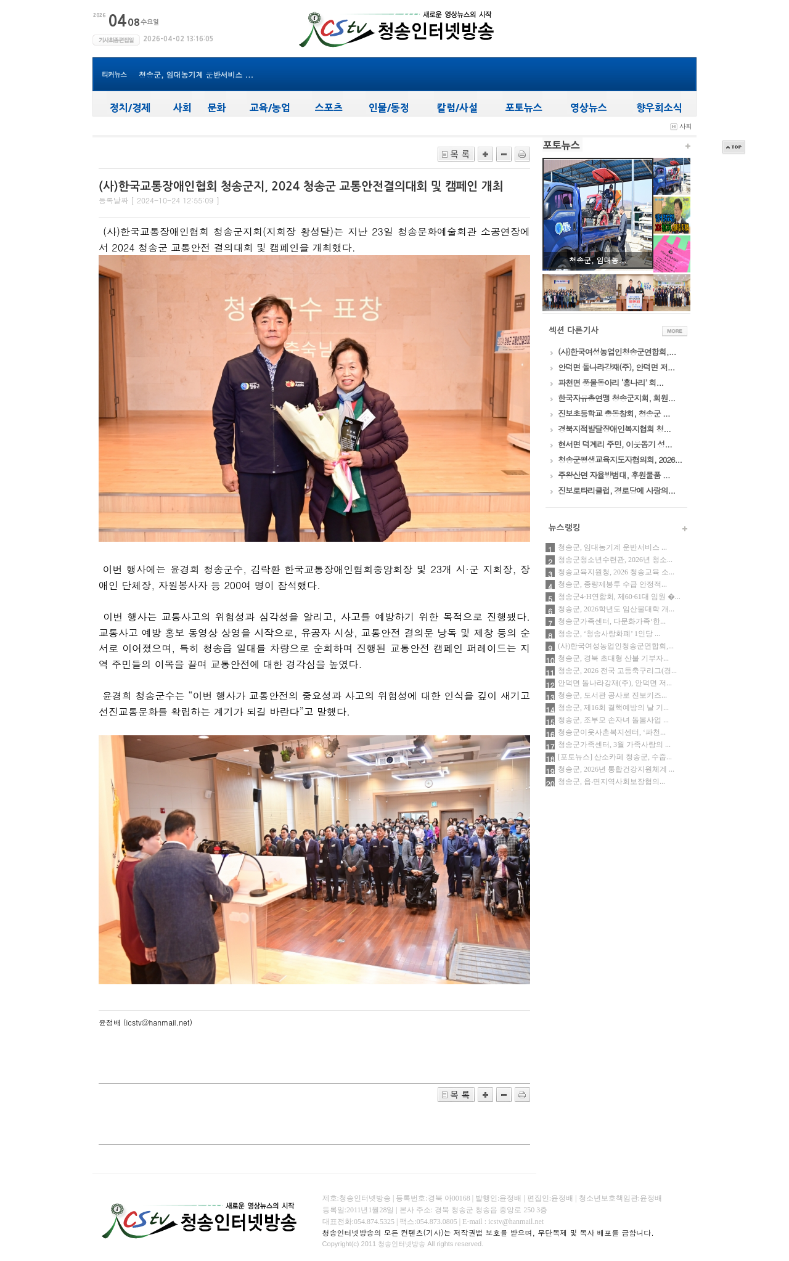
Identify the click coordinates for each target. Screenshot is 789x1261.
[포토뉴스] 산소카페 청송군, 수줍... (615, 757)
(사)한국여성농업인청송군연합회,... (616, 646)
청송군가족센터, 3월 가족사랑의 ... (614, 744)
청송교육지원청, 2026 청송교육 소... (616, 572)
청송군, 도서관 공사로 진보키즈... (612, 695)
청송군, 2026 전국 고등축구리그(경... (617, 670)
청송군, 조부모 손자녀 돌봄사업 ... (613, 720)
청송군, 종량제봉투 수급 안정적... (612, 584)
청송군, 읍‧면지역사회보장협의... (611, 781)
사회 (685, 126)
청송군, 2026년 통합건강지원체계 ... (616, 769)
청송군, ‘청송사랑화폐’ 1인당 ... (609, 633)
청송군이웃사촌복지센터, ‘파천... (612, 732)
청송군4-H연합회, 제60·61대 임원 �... (619, 596)
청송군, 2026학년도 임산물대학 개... (616, 609)
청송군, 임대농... (598, 260)
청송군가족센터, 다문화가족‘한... (612, 621)
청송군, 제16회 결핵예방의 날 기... (613, 707)
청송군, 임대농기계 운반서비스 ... (196, 74)
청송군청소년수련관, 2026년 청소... (615, 559)
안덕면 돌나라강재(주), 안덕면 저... (615, 683)
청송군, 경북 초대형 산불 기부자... (613, 658)
